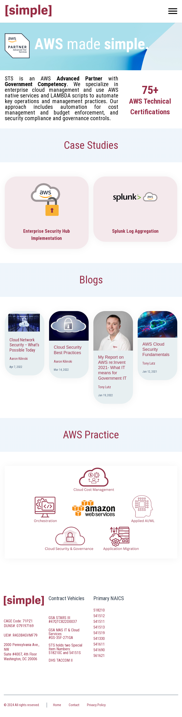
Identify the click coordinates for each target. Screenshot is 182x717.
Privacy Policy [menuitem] (96, 705)
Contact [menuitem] (74, 705)
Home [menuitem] (57, 705)
